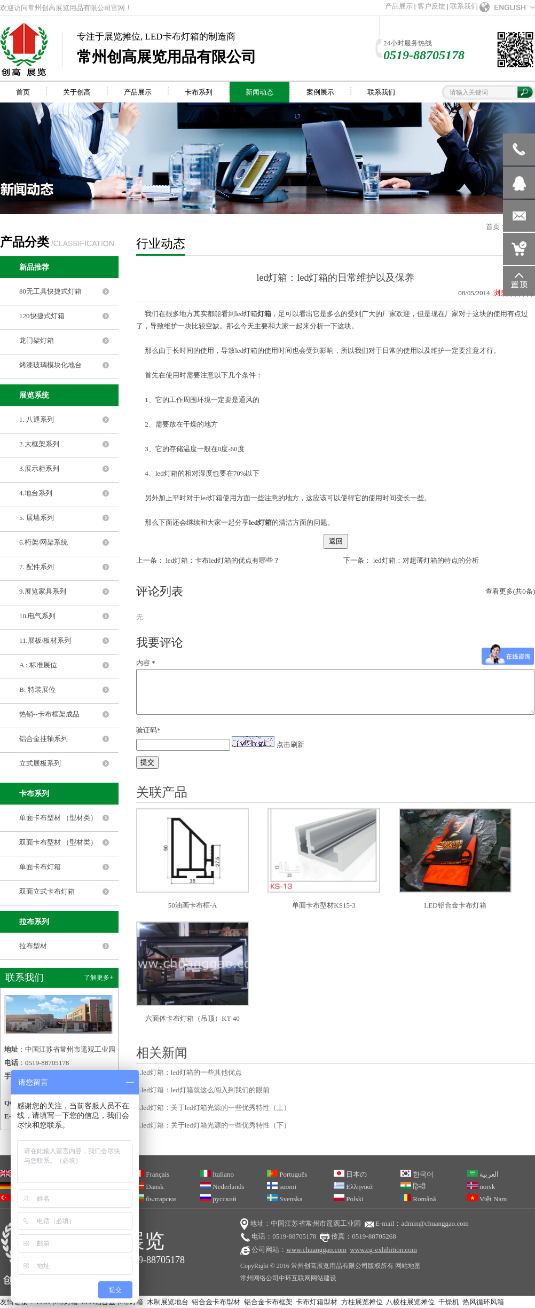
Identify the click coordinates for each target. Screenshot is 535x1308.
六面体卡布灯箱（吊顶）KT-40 (192, 1018)
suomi (281, 1187)
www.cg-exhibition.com (383, 1250)
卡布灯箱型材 (316, 1302)
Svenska (285, 1199)
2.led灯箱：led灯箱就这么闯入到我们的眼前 (203, 1090)
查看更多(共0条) (510, 591)
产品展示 (399, 6)
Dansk (148, 1187)
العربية (483, 1174)
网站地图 (408, 1266)
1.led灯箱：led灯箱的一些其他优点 (189, 1072)
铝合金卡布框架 (268, 1302)
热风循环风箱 (483, 1302)
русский (218, 1199)
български (154, 1199)
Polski (349, 1199)
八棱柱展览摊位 (410, 1302)
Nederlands (222, 1187)
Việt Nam (487, 1199)
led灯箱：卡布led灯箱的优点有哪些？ (223, 560)
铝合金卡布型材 (216, 1302)
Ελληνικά (353, 1187)
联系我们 (464, 6)
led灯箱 (246, 314)
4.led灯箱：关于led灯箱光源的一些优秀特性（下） (213, 1125)
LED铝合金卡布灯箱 (455, 905)
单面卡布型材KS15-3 (323, 905)
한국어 (417, 1174)
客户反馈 (431, 6)
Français (151, 1174)
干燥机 (448, 1302)
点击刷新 (290, 744)
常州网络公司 (259, 1278)
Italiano (217, 1174)
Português (287, 1174)
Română (418, 1199)
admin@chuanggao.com (434, 1223)
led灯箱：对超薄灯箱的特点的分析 (426, 560)
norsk (481, 1187)
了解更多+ (98, 977)
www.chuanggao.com (316, 1250)
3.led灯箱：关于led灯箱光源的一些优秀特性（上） (213, 1108)
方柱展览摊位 (362, 1302)
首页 (493, 227)
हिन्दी (413, 1187)
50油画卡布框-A (192, 905)
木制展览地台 (167, 1302)
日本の (350, 1174)
